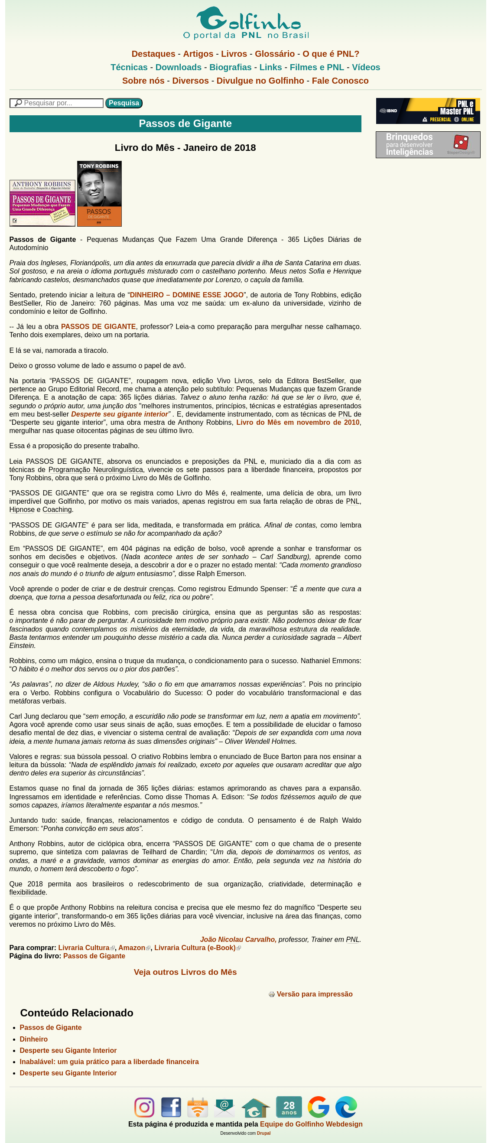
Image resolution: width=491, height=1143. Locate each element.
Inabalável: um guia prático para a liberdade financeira (109, 1061)
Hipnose (22, 509)
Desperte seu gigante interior (119, 414)
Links (271, 67)
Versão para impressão (310, 994)
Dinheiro (34, 1039)
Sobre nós (143, 80)
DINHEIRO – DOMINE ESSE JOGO (187, 295)
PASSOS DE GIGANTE (98, 326)
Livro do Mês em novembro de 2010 (297, 422)
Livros (234, 54)
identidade (80, 797)
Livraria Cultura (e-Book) (197, 947)
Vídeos (366, 67)
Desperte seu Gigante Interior (68, 1050)
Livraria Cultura (86, 947)
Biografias (230, 67)
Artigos (198, 54)
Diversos (190, 80)
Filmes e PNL (317, 67)
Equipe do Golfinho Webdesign (311, 1124)
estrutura (303, 629)
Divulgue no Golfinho (260, 80)
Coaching (57, 509)
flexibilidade (28, 892)
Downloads (179, 67)
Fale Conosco (340, 80)
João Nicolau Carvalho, (238, 939)
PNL (345, 414)
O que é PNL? (330, 54)
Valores (21, 756)
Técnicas (129, 67)
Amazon (134, 947)
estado (242, 565)
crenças (162, 589)
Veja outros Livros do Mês (185, 972)
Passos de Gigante (94, 956)
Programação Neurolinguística (96, 469)
